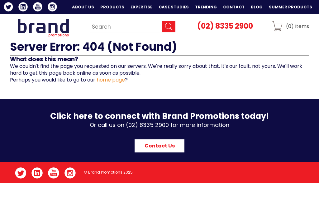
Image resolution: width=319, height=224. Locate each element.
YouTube (39, 7)
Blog (257, 7)
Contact (234, 7)
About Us (83, 7)
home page (111, 79)
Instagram (53, 7)
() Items (297, 26)
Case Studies (174, 7)
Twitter (9, 7)
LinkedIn (24, 7)
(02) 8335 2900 (225, 26)
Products (112, 7)
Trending (206, 7)
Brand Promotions (43, 27)
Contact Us (160, 145)
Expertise (141, 7)
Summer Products (290, 7)
